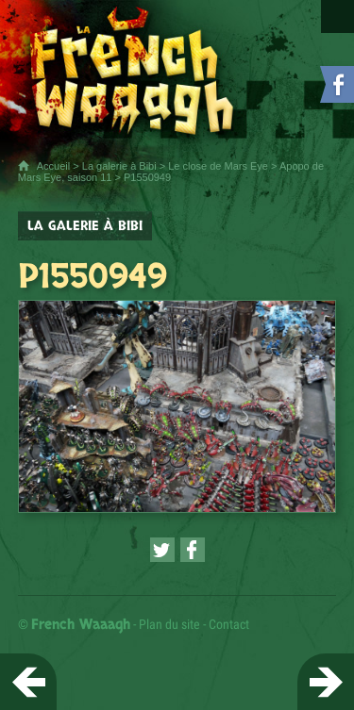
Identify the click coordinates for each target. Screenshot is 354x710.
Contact (229, 624)
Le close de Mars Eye (218, 166)
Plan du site (169, 624)
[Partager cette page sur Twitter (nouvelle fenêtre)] (162, 549)
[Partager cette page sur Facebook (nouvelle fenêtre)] (192, 549)
